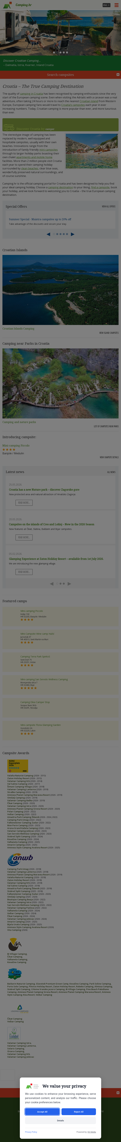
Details (60, 1120)
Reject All (78, 1111)
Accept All (42, 1111)
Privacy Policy (31, 1132)
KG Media (91, 1132)
